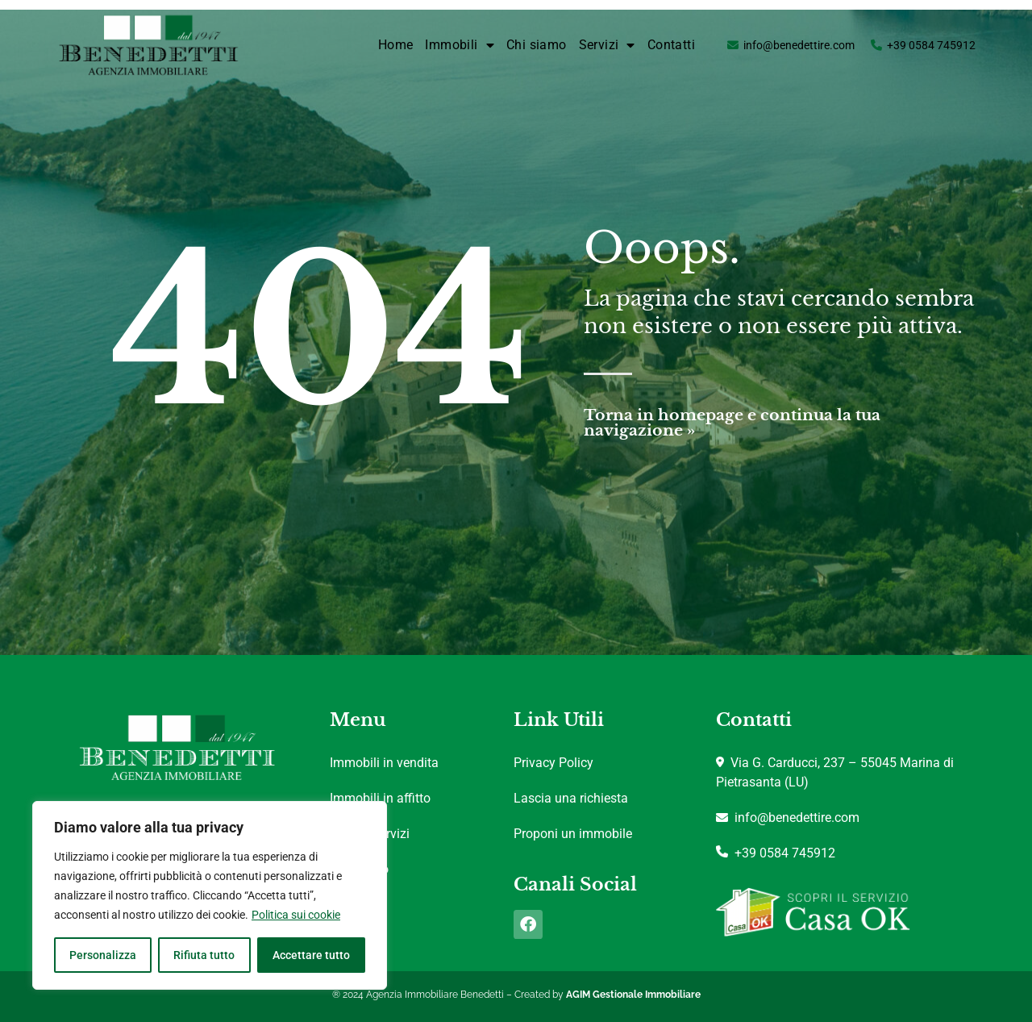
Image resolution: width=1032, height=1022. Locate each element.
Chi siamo (536, 44)
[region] (209, 895)
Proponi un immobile (573, 833)
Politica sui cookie (296, 914)
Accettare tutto (311, 955)
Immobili (459, 45)
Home (396, 44)
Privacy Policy (553, 762)
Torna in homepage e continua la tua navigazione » (732, 423)
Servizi (607, 45)
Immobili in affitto (380, 798)
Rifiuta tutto (204, 955)
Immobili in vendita (384, 762)
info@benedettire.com (799, 45)
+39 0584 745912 (931, 45)
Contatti (671, 44)
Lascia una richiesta (571, 798)
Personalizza (102, 955)
